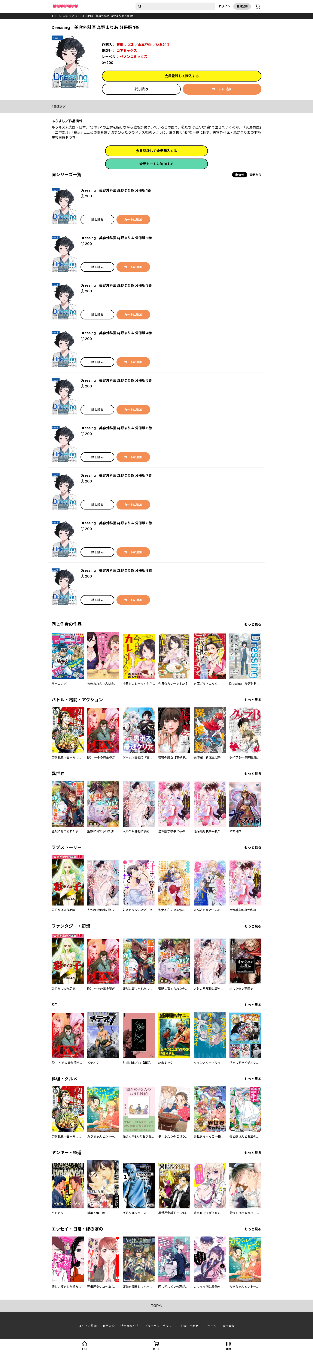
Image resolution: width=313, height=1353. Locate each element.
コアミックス (126, 50)
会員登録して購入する (182, 76)
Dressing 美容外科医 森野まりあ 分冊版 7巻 (116, 475)
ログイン (224, 6)
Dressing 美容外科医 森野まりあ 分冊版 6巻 (116, 428)
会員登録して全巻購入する (156, 151)
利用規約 (109, 1326)
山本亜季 (145, 44)
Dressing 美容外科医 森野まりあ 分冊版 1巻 (115, 190)
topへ (156, 1305)
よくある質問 (88, 1326)
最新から (255, 175)
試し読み (141, 89)
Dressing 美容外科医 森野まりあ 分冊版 (107, 16)
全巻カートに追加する (156, 164)
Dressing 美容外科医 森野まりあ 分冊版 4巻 (116, 333)
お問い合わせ (189, 1326)
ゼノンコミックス (133, 56)
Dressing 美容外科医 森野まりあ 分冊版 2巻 (116, 238)
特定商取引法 (130, 1326)
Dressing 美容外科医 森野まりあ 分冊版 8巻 (116, 523)
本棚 (228, 1349)
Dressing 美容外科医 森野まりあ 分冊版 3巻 (116, 285)
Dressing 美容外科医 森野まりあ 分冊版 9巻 (116, 570)
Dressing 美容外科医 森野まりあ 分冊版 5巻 (116, 380)
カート (156, 1349)
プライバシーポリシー (159, 1326)
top (54, 16)
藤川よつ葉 (125, 44)
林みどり (163, 44)
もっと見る (252, 624)
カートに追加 (222, 89)
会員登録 (242, 6)
